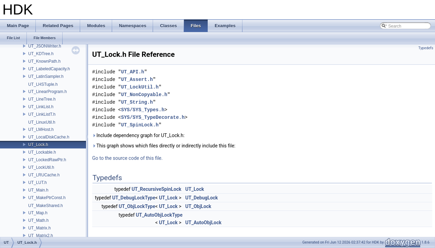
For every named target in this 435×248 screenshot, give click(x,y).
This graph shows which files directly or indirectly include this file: (164, 145)
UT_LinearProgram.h (47, 91)
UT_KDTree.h (41, 53)
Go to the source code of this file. (127, 158)
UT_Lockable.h (42, 152)
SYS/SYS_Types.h (142, 109)
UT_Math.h (38, 220)
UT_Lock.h (38, 144)
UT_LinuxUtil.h (41, 122)
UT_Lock (194, 189)
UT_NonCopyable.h (144, 94)
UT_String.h (137, 102)
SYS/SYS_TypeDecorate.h (153, 117)
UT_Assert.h (137, 79)
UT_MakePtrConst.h (47, 197)
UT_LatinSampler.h (46, 76)
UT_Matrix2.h (40, 235)
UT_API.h (132, 72)
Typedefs (425, 48)
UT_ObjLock (198, 206)
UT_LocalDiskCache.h (48, 137)
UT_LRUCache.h (43, 175)
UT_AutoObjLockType (159, 215)
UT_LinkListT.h (41, 114)
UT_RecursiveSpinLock (157, 189)
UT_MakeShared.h (45, 205)
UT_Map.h (37, 212)
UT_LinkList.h (40, 106)
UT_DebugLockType (133, 197)
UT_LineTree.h (42, 99)
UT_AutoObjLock (203, 222)
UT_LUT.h (37, 182)
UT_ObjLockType (137, 206)
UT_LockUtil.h (41, 167)
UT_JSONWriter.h (44, 46)
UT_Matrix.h (39, 228)
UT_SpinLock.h (140, 125)
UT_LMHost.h (41, 129)
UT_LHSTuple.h (43, 84)
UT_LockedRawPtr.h (47, 159)
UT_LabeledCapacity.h (49, 68)
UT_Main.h (38, 190)
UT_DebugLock (201, 197)
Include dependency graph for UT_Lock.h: (138, 135)
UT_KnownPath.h (44, 61)
